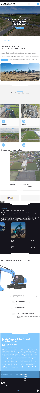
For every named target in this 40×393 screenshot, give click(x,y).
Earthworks (24, 376)
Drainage (23, 378)
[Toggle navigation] (38, 4)
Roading (23, 380)
